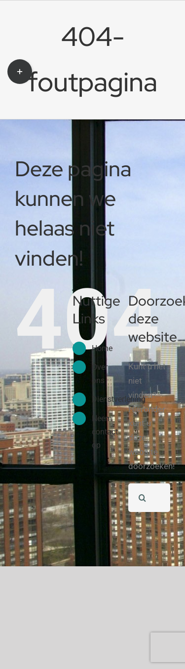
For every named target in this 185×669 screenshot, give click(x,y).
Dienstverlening (119, 399)
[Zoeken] (142, 497)
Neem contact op (105, 432)
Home (102, 348)
